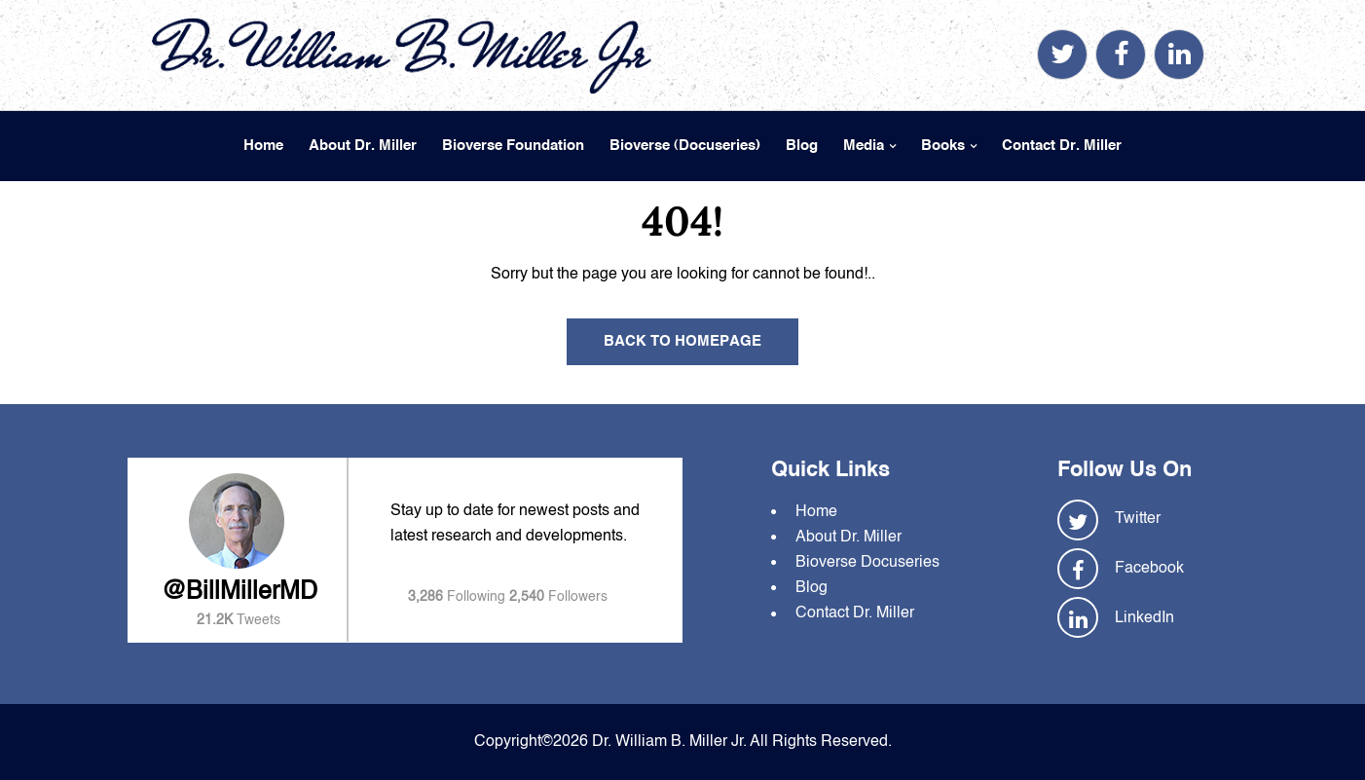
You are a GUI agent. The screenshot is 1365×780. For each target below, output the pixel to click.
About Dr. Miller (363, 145)
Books (943, 145)
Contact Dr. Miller (1062, 145)
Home (263, 145)
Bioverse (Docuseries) (684, 145)
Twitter (1138, 519)
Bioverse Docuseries (867, 563)
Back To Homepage (682, 341)
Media (863, 145)
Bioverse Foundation (513, 145)
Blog (802, 145)
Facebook (1149, 568)
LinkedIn (1144, 618)
